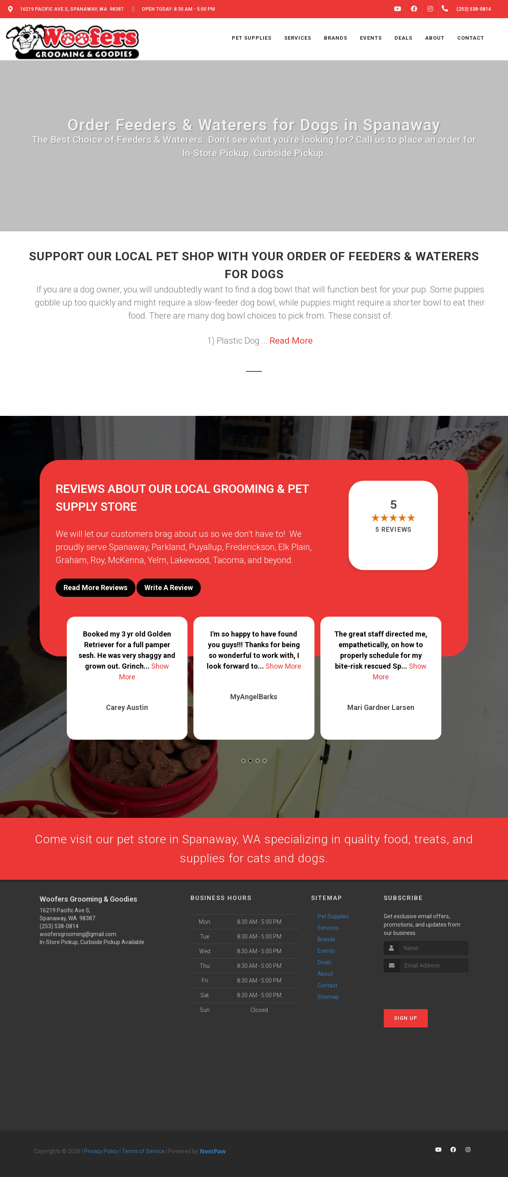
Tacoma (228, 560)
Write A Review (168, 587)
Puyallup (205, 547)
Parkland (168, 547)
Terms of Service (143, 1151)
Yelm (157, 560)
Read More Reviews (95, 587)
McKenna (126, 560)
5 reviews (393, 530)
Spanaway (128, 547)
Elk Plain (294, 547)
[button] (243, 761)
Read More (291, 341)
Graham (71, 560)
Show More (283, 666)
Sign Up (406, 1018)
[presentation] (426, 987)
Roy (97, 560)
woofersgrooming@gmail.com (78, 934)
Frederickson (250, 547)
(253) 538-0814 (59, 926)
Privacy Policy (101, 1151)
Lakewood (189, 560)
